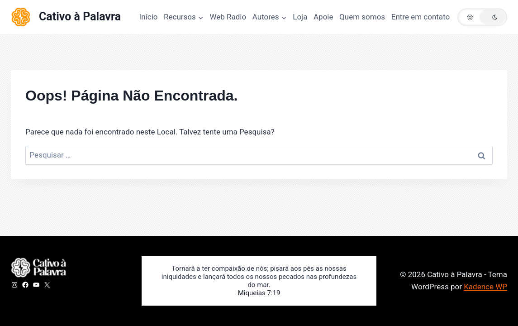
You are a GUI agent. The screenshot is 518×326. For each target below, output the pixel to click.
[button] (482, 17)
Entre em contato (420, 16)
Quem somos (362, 16)
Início (148, 16)
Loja (300, 16)
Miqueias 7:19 (259, 293)
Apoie (323, 16)
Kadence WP (485, 286)
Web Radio (227, 16)
